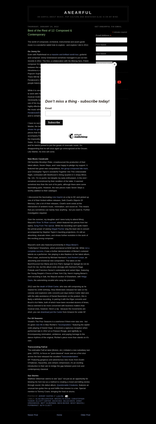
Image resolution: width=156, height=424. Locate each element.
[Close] (114, 64)
